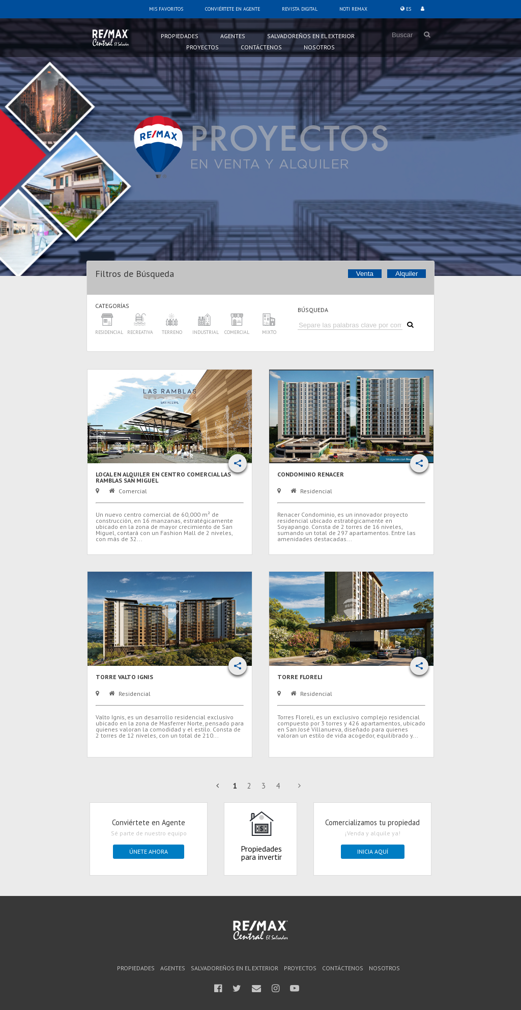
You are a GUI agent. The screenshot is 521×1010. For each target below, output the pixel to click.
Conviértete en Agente (232, 9)
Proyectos (202, 47)
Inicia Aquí (372, 851)
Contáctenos (261, 47)
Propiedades (179, 36)
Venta (364, 273)
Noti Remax (353, 9)
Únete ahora (148, 851)
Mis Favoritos (166, 9)
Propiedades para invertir (261, 836)
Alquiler (406, 273)
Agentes (232, 36)
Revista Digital (299, 9)
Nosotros (319, 47)
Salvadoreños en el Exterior (311, 36)
